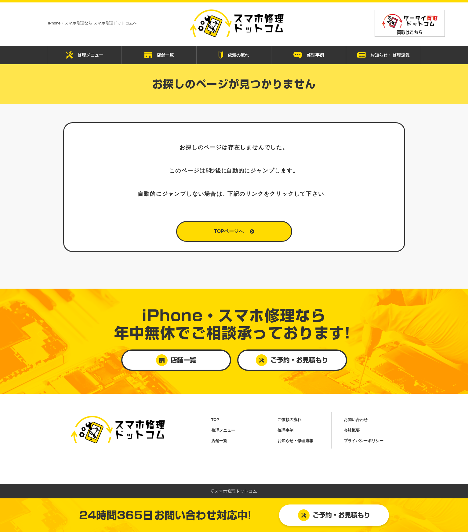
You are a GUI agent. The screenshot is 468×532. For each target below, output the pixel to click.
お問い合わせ (356, 419)
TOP (215, 419)
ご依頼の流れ (289, 419)
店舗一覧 (159, 55)
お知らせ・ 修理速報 (383, 55)
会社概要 (352, 430)
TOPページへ (234, 231)
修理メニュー (84, 55)
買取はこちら (409, 24)
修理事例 (308, 55)
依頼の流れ (234, 55)
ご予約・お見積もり (334, 515)
